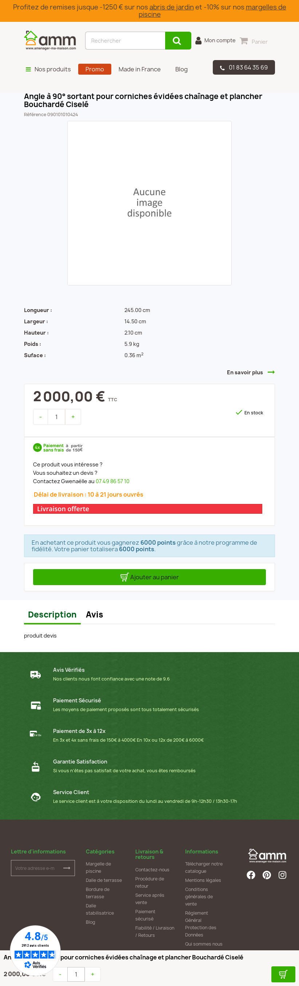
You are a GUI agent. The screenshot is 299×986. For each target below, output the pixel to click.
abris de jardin (172, 7)
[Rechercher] (125, 41)
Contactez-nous (152, 870)
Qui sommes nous (204, 944)
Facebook (251, 875)
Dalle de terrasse (104, 880)
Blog (90, 922)
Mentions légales (203, 880)
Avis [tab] (94, 614)
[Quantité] (56, 417)
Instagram (283, 875)
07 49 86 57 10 (112, 481)
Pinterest (267, 875)
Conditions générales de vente (199, 896)
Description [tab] (52, 614)
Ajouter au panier (149, 577)
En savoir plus (245, 372)
